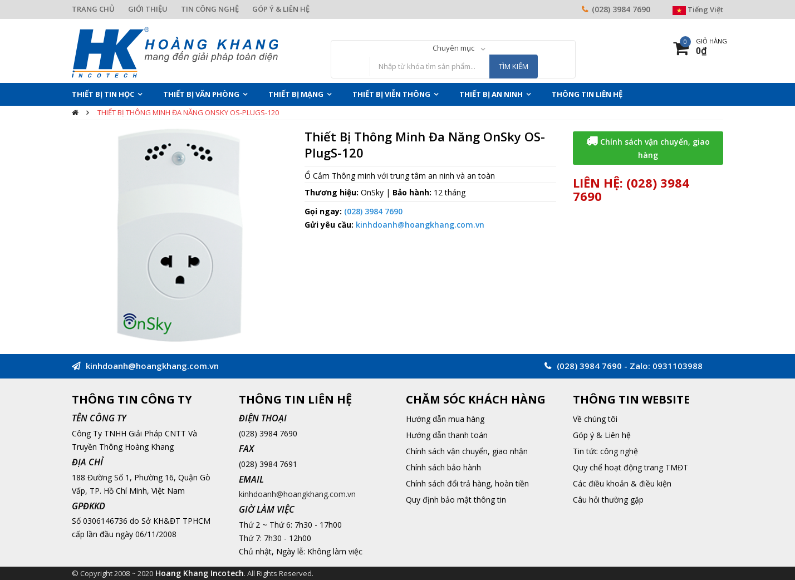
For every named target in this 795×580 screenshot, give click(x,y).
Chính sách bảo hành (443, 467)
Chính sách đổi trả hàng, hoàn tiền (467, 483)
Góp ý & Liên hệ (602, 435)
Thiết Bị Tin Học (103, 94)
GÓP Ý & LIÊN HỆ (281, 9)
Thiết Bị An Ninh (491, 94)
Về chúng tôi (595, 419)
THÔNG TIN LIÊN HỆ (587, 94)
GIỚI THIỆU (148, 9)
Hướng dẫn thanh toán (447, 435)
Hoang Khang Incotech (199, 573)
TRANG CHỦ (93, 9)
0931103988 (677, 365)
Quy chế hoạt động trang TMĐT (630, 467)
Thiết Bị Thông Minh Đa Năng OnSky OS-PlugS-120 (188, 112)
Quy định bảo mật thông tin (456, 499)
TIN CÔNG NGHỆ (210, 9)
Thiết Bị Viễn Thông (391, 94)
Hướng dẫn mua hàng (445, 419)
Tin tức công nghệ (605, 451)
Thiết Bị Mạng (295, 94)
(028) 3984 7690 (621, 9)
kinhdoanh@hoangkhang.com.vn (420, 224)
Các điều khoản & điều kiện (622, 483)
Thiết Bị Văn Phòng (201, 94)
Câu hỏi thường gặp (608, 499)
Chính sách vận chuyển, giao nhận (467, 451)
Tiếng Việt (698, 9)
